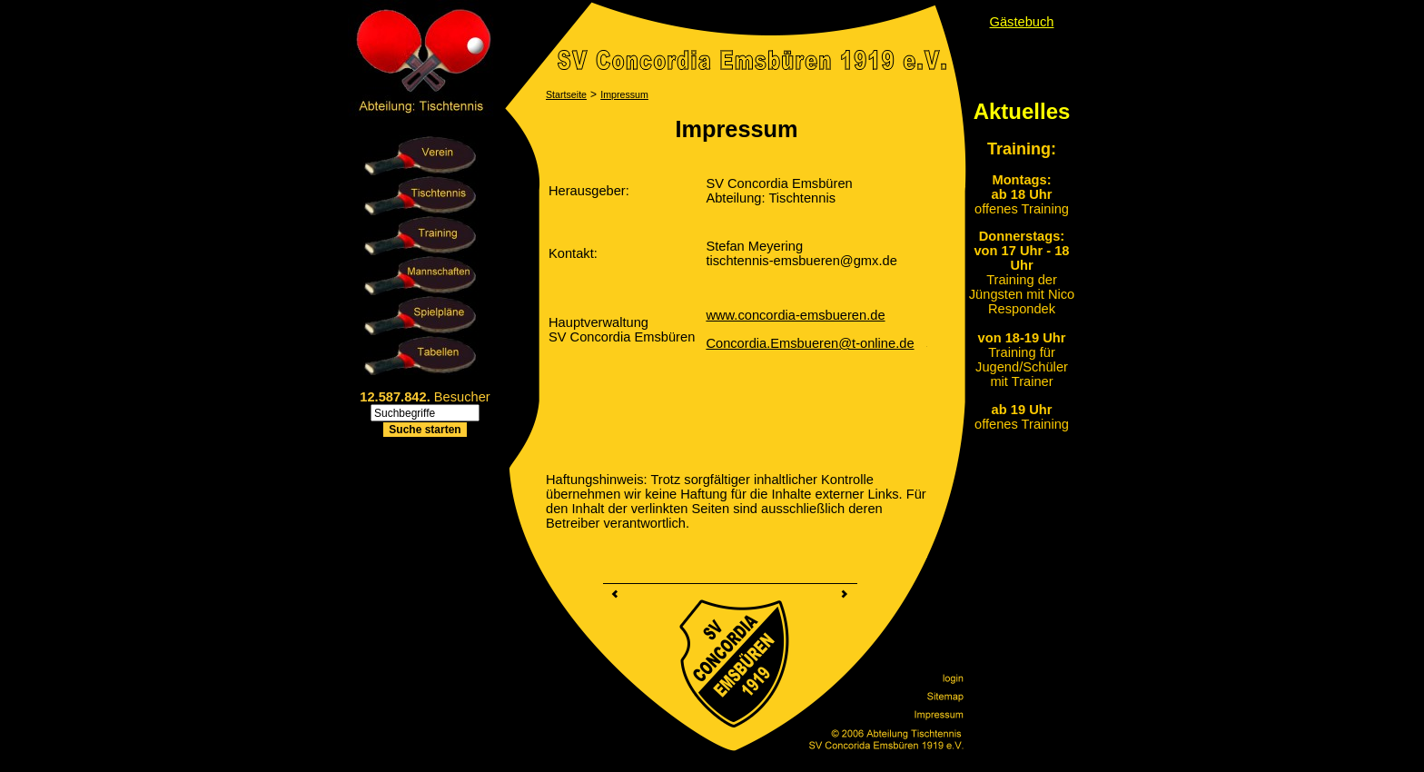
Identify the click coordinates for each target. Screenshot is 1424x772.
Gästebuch (1022, 22)
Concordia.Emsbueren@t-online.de (810, 343)
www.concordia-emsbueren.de (795, 315)
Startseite (566, 94)
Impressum (624, 94)
